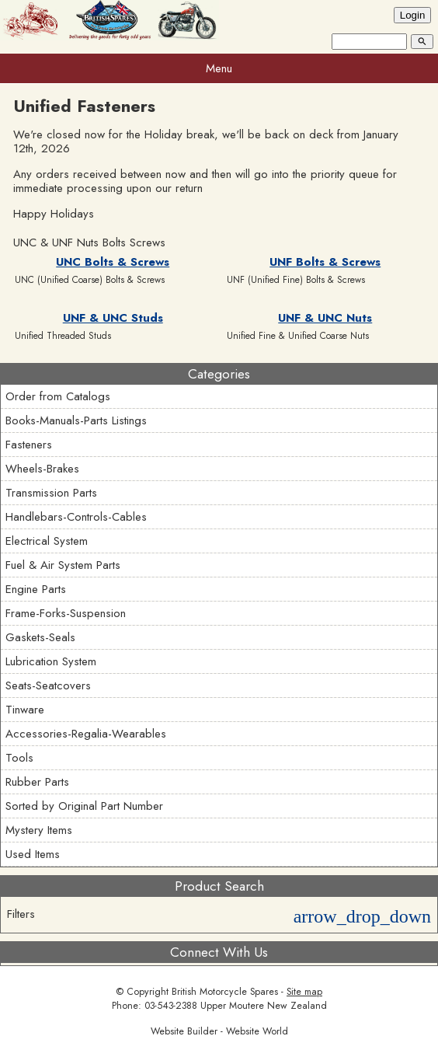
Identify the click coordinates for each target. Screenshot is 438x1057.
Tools (19, 757)
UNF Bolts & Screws (325, 261)
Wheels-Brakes (42, 468)
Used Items (32, 854)
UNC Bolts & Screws (112, 261)
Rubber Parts (37, 781)
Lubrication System (50, 661)
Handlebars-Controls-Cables (76, 516)
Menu (219, 68)
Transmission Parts (51, 492)
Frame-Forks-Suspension (65, 613)
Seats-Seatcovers (48, 685)
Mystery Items (38, 830)
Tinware (24, 709)
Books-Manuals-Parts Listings (76, 420)
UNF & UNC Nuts (325, 317)
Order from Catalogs (57, 396)
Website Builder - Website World (219, 1031)
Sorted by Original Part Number (84, 806)
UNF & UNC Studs (113, 317)
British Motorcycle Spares (225, 992)
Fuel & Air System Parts (62, 565)
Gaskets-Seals (40, 637)
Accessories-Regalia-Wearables (85, 733)
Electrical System (46, 540)
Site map (304, 992)
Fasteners (28, 444)
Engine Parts (35, 589)
